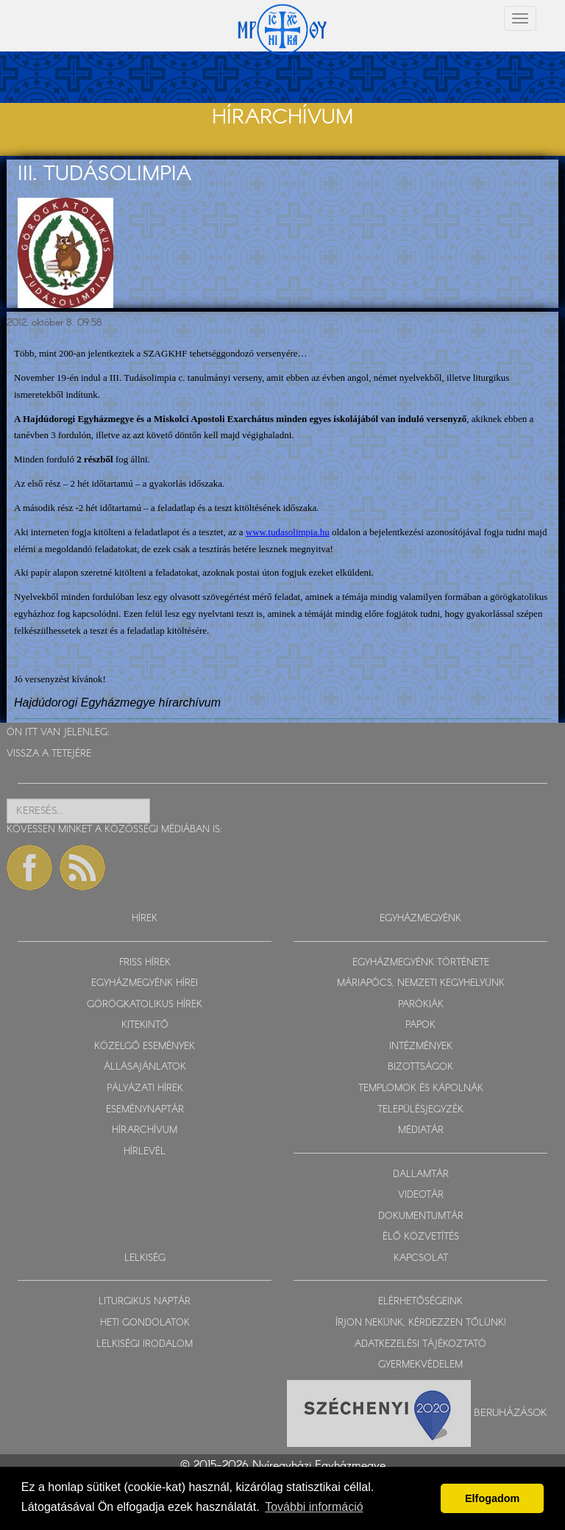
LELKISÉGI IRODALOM (144, 1344)
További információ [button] (314, 1507)
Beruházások (510, 1412)
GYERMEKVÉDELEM (420, 1365)
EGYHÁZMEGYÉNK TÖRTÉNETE (420, 963)
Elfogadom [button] (492, 1498)
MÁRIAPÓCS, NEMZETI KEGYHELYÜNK (421, 983)
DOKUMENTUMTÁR (420, 1216)
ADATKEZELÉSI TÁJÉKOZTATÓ (420, 1344)
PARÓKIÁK (421, 1005)
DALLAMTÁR (421, 1175)
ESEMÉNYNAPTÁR (145, 1110)
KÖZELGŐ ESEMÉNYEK (144, 1047)
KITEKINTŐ (144, 1025)
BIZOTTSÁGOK (420, 1067)
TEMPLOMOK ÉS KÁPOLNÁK (420, 1088)
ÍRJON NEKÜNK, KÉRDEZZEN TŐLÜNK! (420, 1323)
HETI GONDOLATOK (145, 1323)
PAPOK (420, 1025)
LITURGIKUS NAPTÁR (145, 1302)
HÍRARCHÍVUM (144, 1130)
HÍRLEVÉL (145, 1152)
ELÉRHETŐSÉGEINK (420, 1302)
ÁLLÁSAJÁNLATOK (145, 1067)
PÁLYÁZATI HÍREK (145, 1088)
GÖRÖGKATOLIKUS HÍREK (144, 1005)
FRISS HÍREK (145, 963)
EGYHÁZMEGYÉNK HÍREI (144, 983)
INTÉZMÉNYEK (420, 1047)
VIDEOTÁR (421, 1195)
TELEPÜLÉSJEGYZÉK (420, 1110)
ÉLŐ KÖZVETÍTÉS (421, 1237)
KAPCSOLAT (421, 1258)
